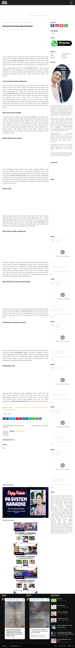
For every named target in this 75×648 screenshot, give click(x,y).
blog (9, 414)
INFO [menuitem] (4, 7)
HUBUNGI (64, 57)
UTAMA (55, 646)
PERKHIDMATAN (66, 54)
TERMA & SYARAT (62, 646)
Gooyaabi (20, 646)
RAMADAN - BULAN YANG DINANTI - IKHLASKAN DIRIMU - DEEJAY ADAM (64, 626)
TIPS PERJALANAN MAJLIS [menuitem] (57, 7)
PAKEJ (52, 56)
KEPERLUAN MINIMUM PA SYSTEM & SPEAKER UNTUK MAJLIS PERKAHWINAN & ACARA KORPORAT (65, 633)
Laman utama (5, 22)
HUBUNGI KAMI (59, 599)
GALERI (63, 56)
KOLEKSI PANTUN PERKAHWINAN (62, 612)
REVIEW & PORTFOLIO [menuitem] (28, 7)
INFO (52, 54)
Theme (8, 646)
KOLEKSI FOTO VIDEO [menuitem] (42, 7)
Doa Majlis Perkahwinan (61, 605)
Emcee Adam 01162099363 (9, 29)
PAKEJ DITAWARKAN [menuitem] (14, 7)
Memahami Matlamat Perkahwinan (62, 619)
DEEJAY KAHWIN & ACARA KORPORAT (37, 15)
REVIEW (52, 57)
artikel (10, 22)
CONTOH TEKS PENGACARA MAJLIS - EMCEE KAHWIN (64, 640)
